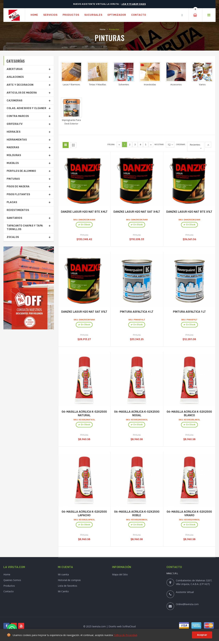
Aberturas (15, 69)
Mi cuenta (63, 574)
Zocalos (13, 237)
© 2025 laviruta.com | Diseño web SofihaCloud (109, 626)
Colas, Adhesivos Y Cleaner (26, 108)
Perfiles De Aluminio (21, 171)
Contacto (8, 591)
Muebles (13, 163)
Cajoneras (14, 100)
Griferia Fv (15, 124)
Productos (9, 585)
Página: (111, 144)
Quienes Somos (12, 580)
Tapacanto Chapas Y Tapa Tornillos (25, 227)
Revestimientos (18, 210)
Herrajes (13, 131)
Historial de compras (69, 580)
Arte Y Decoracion (20, 84)
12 (170, 144)
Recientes (195, 144)
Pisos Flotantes (18, 194)
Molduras (14, 155)
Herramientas (17, 139)
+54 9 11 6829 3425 (133, 4)
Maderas (13, 147)
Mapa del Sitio (120, 574)
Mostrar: (159, 144)
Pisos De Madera (18, 186)
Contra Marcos (18, 116)
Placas (12, 202)
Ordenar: (180, 144)
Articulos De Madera (22, 92)
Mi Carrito (63, 591)
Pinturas (13, 178)
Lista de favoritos (67, 585)
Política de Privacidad (125, 635)
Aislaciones (15, 77)
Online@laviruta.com (187, 604)
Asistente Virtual (185, 592)
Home (102, 29)
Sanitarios (14, 218)
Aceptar (202, 634)
